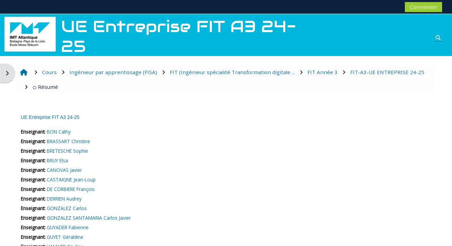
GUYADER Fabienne (67, 227)
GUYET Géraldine (65, 237)
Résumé (45, 86)
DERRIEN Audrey (64, 198)
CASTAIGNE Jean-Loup (71, 179)
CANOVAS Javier (64, 170)
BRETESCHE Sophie (67, 151)
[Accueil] (30, 33)
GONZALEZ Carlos (67, 208)
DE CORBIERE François (71, 189)
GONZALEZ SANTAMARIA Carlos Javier (89, 218)
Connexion (423, 6)
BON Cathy (59, 131)
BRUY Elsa (57, 160)
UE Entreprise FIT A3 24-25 (50, 117)
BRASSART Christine (68, 141)
